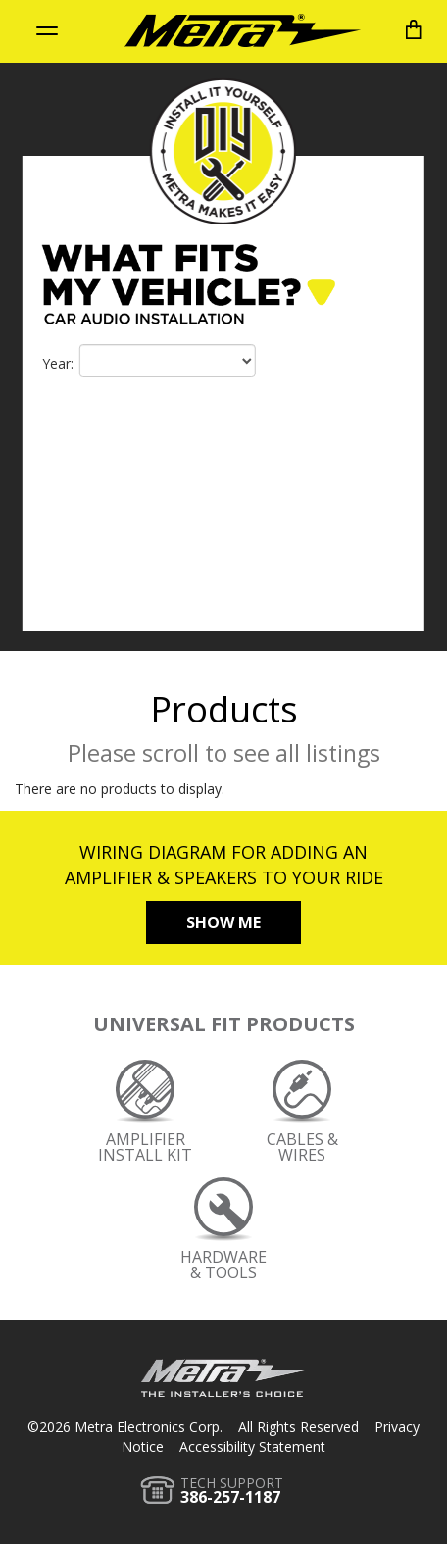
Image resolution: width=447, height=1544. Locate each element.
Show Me (223, 922)
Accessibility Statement (252, 1446)
